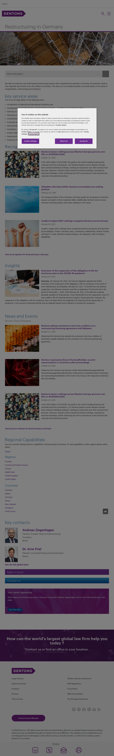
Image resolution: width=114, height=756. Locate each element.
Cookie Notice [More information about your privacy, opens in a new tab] (34, 134)
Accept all (83, 141)
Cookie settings (30, 141)
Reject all (64, 141)
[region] (57, 128)
